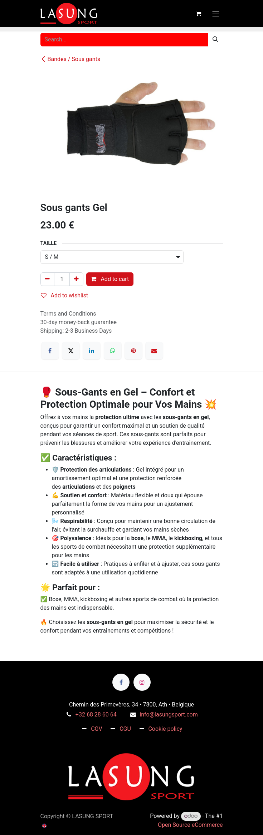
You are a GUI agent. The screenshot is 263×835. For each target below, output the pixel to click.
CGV (96, 728)
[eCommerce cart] (198, 13)
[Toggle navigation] (216, 13)
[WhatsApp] (112, 350)
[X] (70, 350)
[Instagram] (142, 682)
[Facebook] (50, 350)
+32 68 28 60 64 (96, 714)
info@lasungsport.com (169, 714)
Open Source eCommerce (190, 824)
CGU (125, 728)
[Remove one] (47, 279)
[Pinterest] (133, 350)
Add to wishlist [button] (64, 295)
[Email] (154, 350)
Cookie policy (165, 728)
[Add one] (76, 279)
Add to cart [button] (110, 279)
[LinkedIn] (91, 350)
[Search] (215, 39)
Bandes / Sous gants (70, 59)
